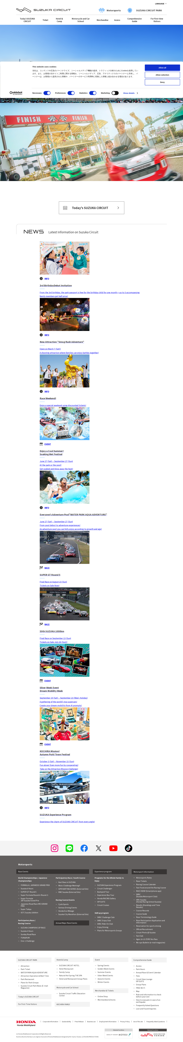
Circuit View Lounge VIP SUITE (144, 980)
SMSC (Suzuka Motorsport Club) (146, 895)
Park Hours (140, 969)
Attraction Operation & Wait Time (35, 976)
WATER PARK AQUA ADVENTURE (34, 972)
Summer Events (104, 972)
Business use (91, 1021)
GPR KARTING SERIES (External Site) (73, 889)
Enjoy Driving (102, 927)
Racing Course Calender (146, 884)
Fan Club (139, 936)
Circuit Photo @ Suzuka (145, 932)
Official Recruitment (144, 929)
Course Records (142, 910)
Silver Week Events (105, 975)
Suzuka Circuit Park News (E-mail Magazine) (34, 987)
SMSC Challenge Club (106, 917)
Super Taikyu (26, 909)
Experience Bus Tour (105, 895)
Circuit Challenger (104, 888)
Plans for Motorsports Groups (109, 930)
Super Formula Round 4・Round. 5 (34, 895)
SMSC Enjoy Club (104, 920)
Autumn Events (104, 979)
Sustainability (66, 1021)
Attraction (25, 966)
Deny (162, 21)
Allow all (162, 6)
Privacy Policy (125, 1021)
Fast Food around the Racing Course (151, 887)
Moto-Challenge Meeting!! (69, 885)
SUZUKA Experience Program (109, 885)
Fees (138, 976)
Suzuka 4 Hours (27, 931)
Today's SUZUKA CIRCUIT (28, 996)
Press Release (79, 1021)
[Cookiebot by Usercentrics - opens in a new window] (16, 31)
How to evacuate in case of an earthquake (148, 1001)
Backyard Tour (103, 892)
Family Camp (64, 972)
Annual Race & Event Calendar (148, 972)
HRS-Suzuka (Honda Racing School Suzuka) (148, 901)
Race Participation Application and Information (150, 921)
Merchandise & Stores (107, 1000)
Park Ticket (25, 969)
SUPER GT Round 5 (28, 892)
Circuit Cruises (103, 905)
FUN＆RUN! (25, 937)
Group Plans (141, 984)
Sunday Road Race (28, 934)
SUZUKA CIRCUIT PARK (27, 960)
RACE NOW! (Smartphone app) (148, 891)
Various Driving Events (67, 907)
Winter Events (103, 982)
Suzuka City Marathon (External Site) (73, 914)
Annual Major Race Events (66, 923)
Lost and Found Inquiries (146, 1008)
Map (137, 991)
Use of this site (138, 1021)
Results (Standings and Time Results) (148, 906)
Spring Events (103, 965)
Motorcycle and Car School (67, 987)
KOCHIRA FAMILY (63, 1004)
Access (139, 966)
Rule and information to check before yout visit (148, 995)
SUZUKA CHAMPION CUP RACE (33, 927)
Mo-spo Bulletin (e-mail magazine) (150, 942)
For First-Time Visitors (27, 1004)
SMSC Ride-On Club (105, 924)
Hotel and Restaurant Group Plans (73, 979)
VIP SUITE (101, 902)
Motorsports (25, 864)
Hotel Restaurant (66, 969)
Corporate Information (50, 1021)
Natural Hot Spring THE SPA (70, 975)
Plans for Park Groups (30, 982)
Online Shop (103, 996)
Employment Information (107, 1021)
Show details (129, 31)
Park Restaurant (27, 979)
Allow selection (162, 13)
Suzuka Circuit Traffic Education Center (72, 994)
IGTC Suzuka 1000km (29, 912)
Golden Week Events (106, 969)
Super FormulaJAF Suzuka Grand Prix (30, 899)
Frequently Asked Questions (147, 1005)
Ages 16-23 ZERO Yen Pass (147, 939)
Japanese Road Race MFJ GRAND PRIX (34, 905)
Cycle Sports (63, 904)
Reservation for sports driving (148, 926)
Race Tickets (141, 881)
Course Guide (141, 914)
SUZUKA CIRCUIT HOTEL (69, 965)
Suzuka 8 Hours (27, 888)
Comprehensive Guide (142, 960)
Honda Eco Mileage (66, 911)
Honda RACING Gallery (106, 898)
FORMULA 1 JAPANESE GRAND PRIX (35, 885)
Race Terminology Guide (146, 917)
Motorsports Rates (144, 877)
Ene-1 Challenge (27, 941)
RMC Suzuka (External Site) (69, 892)
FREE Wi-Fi (140, 988)
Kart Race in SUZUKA (67, 882)
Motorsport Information (144, 872)
